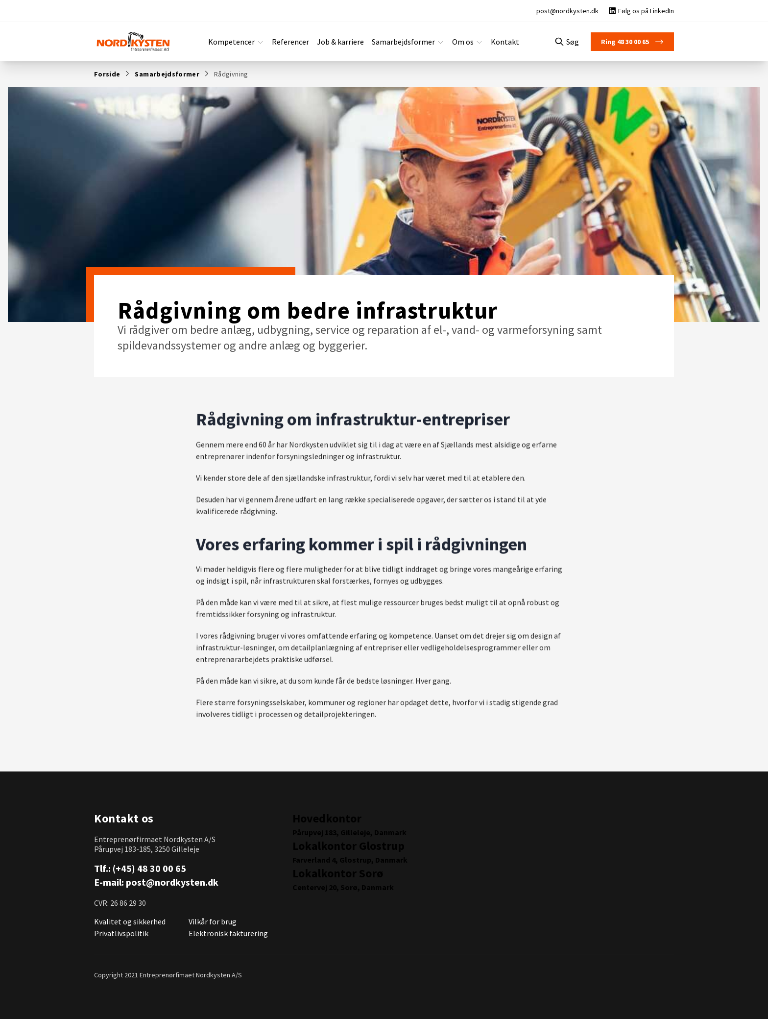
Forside (106, 73)
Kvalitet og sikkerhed (128, 921)
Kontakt (497, 41)
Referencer (293, 41)
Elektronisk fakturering (225, 933)
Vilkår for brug (212, 921)
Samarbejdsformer (162, 73)
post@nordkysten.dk (171, 882)
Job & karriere (341, 41)
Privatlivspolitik (119, 933)
